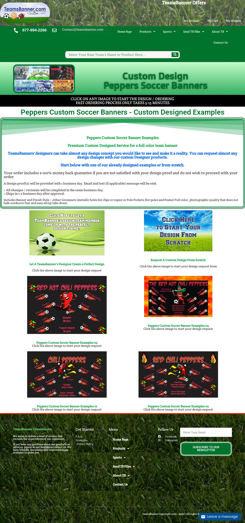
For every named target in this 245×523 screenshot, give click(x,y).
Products (147, 31)
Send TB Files (193, 31)
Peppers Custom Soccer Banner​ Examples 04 (178, 326)
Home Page (124, 31)
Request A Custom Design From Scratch (178, 260)
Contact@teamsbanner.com (82, 29)
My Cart (212, 20)
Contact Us (221, 42)
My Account (192, 20)
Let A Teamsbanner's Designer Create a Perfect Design (66, 264)
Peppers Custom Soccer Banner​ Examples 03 (66, 343)
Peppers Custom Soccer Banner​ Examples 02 (178, 406)
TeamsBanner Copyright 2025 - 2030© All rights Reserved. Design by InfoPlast (187, 514)
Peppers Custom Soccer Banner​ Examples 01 (67, 406)
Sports (169, 31)
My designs (233, 20)
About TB (220, 31)
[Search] (175, 54)
